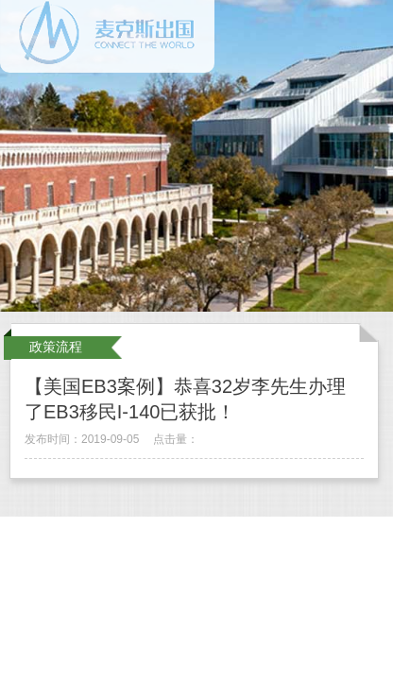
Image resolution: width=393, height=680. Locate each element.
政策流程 (55, 346)
